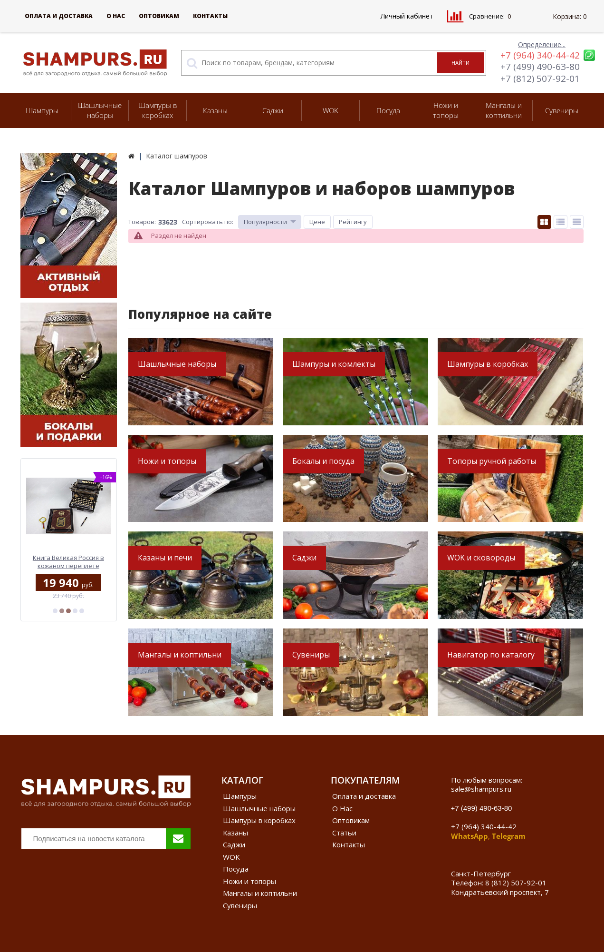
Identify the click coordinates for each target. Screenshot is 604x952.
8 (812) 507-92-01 (515, 882)
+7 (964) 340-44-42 (540, 55)
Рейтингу (353, 221)
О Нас (115, 16)
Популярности (265, 221)
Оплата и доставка (59, 16)
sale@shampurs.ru (481, 789)
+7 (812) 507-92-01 (540, 78)
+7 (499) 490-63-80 (540, 66)
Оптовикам (159, 16)
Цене (317, 221)
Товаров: (142, 221)
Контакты (210, 16)
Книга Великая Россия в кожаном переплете (68, 561)
